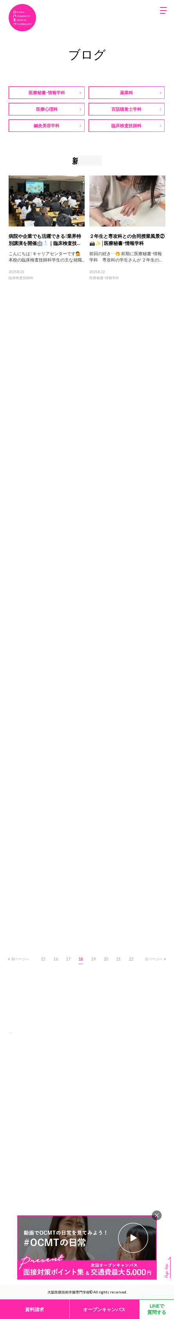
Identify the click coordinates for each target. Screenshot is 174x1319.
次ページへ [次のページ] (155, 958)
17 (68, 959)
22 (131, 959)
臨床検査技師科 (21, 277)
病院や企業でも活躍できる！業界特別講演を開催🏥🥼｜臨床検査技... (45, 239)
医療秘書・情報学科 (104, 277)
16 (55, 959)
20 (105, 959)
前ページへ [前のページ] (19, 958)
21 (118, 959)
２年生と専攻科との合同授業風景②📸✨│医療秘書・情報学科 (127, 239)
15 (43, 959)
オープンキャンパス (104, 1309)
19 (93, 959)
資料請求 (34, 1309)
